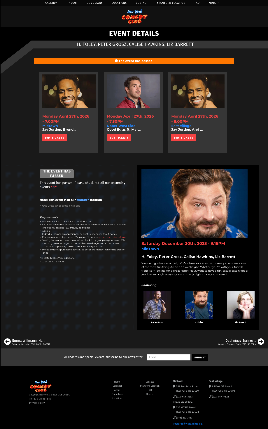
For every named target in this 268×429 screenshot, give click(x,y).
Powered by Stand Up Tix (188, 423)
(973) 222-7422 (184, 417)
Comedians (95, 2)
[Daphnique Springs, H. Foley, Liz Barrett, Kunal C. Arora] (241, 342)
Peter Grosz (157, 322)
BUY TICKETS (54, 137)
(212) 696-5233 (184, 396)
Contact (142, 2)
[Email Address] (168, 357)
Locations (119, 2)
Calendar (52, 2)
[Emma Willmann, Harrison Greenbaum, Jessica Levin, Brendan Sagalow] (27, 342)
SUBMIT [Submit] (200, 357)
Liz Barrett (240, 322)
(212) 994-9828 (220, 396)
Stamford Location (171, 2)
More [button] (214, 2)
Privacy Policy (37, 402)
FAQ (197, 2)
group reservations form (112, 237)
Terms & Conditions (40, 398)
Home (117, 381)
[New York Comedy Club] (134, 16)
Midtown (83, 200)
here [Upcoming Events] (54, 187)
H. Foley (199, 322)
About (73, 2)
